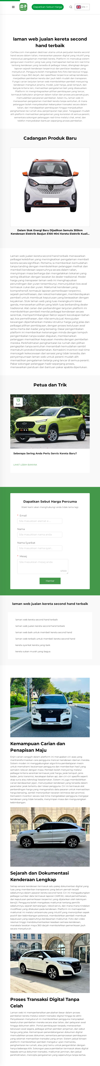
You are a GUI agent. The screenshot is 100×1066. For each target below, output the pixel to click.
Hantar (50, 580)
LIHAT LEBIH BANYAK (25, 464)
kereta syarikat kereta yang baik (32, 645)
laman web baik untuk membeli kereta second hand (43, 632)
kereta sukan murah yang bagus (32, 651)
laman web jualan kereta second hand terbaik (40, 626)
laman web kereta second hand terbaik (36, 619)
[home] (23, 6)
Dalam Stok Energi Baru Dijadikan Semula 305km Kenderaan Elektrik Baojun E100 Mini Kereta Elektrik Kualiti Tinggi (50, 232)
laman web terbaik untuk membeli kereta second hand (45, 638)
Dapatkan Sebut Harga (47, 6)
